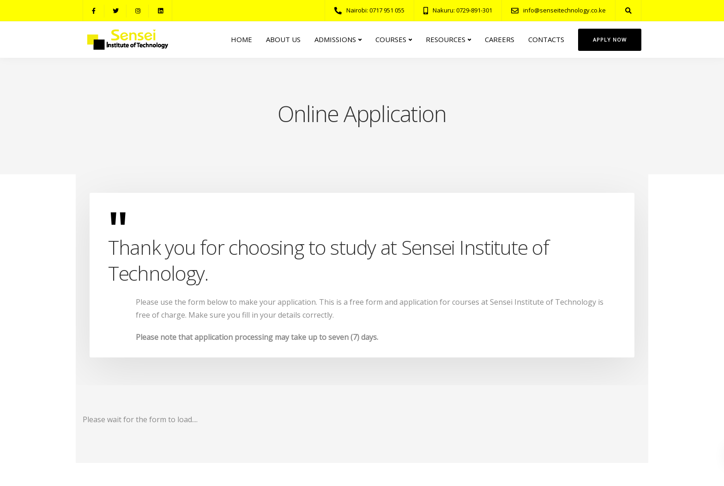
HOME (241, 39)
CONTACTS (546, 39)
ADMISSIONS (335, 39)
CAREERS (499, 39)
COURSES (390, 39)
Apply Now (610, 39)
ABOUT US (283, 39)
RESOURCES (445, 39)
